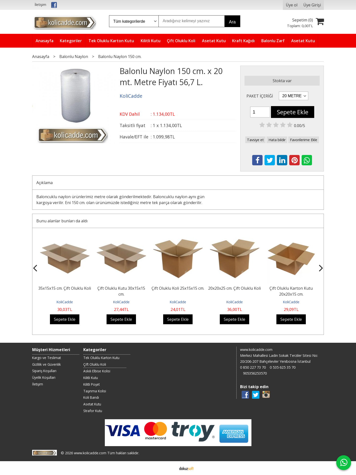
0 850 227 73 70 (253, 367)
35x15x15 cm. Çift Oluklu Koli (64, 288)
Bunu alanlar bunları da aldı (62, 221)
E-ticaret (170, 468)
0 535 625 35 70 (282, 367)
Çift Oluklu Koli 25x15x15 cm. (178, 288)
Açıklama (44, 182)
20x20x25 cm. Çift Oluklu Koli (234, 288)
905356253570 (255, 373)
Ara (232, 21)
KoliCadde (64, 302)
